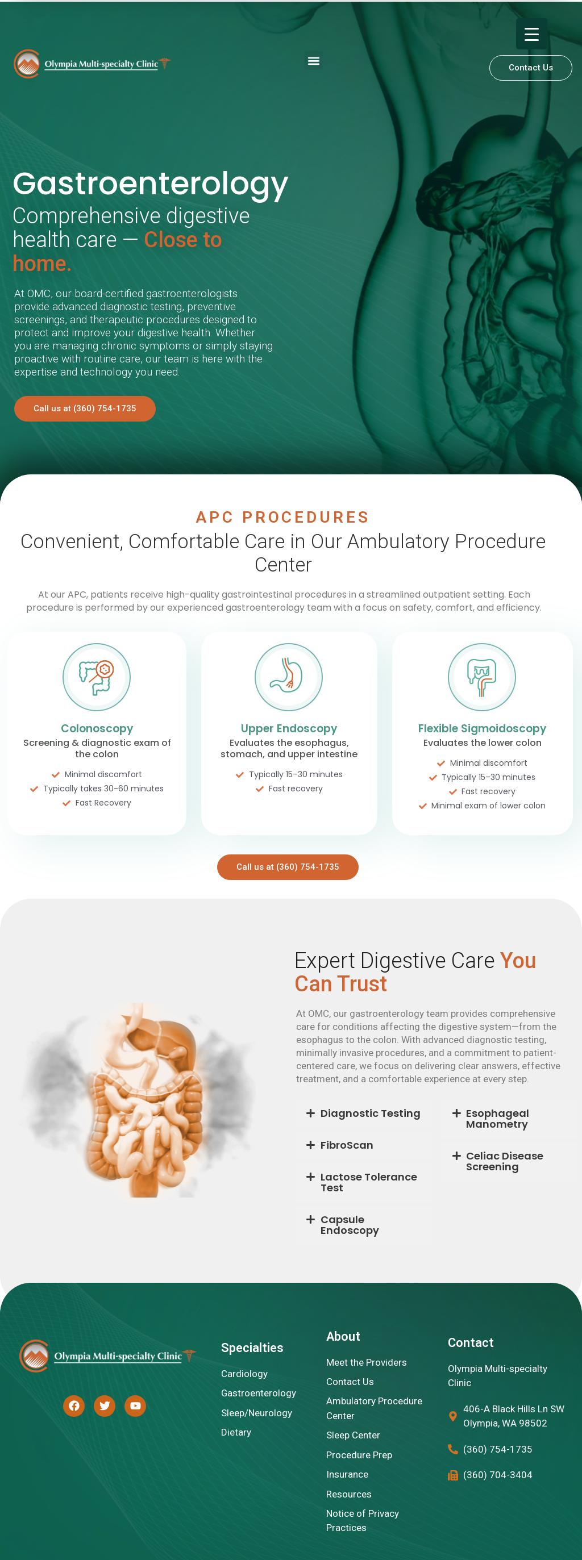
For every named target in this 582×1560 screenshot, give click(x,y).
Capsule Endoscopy (350, 1224)
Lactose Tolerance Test (369, 1182)
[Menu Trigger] (531, 33)
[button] (313, 60)
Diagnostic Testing (371, 1113)
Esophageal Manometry (497, 1118)
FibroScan (347, 1145)
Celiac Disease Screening (504, 1161)
